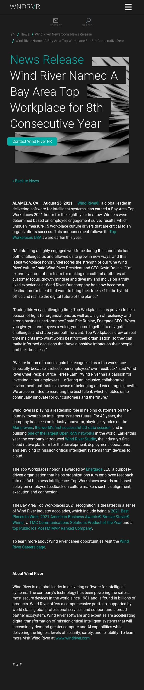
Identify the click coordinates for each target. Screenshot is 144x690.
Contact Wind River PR (32, 141)
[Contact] (56, 22)
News (24, 34)
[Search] (88, 22)
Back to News (25, 180)
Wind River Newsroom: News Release (63, 34)
